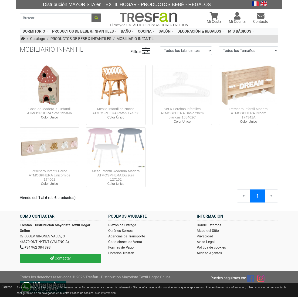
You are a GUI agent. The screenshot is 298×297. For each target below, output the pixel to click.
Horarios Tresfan (121, 253)
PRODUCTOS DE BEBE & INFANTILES (80, 39)
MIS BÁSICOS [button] (239, 31)
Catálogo (37, 39)
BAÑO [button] (126, 31)
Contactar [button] (60, 258)
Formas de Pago (121, 247)
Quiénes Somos (120, 231)
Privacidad (205, 236)
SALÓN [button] (164, 31)
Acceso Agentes (209, 253)
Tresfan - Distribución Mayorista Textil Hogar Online (127, 277)
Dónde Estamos (209, 225)
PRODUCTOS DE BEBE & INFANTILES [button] (83, 31)
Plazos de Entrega (122, 225)
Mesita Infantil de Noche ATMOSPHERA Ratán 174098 (115, 111)
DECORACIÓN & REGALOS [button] (199, 31)
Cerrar (6, 287)
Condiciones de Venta (125, 242)
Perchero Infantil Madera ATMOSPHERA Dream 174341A (248, 113)
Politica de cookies (211, 247)
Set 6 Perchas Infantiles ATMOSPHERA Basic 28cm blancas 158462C (182, 113)
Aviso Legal (206, 242)
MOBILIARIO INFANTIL (134, 39)
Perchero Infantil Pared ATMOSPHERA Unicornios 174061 (49, 175)
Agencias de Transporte (126, 236)
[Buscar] (56, 18)
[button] (214, 18)
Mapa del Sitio (208, 231)
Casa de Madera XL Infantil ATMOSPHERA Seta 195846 (49, 111)
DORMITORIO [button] (34, 31)
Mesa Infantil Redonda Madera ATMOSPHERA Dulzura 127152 (116, 175)
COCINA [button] (145, 31)
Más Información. (105, 293)
